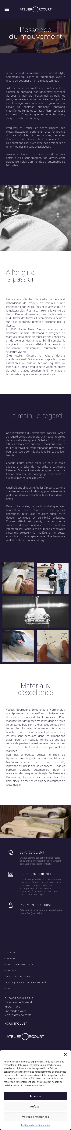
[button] (65, 1054)
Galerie (10, 958)
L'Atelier (11, 952)
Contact (10, 970)
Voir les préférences (35, 1117)
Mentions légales (17, 976)
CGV (7, 988)
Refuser (35, 1106)
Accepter (35, 1096)
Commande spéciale (19, 964)
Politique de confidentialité (35, 1125)
